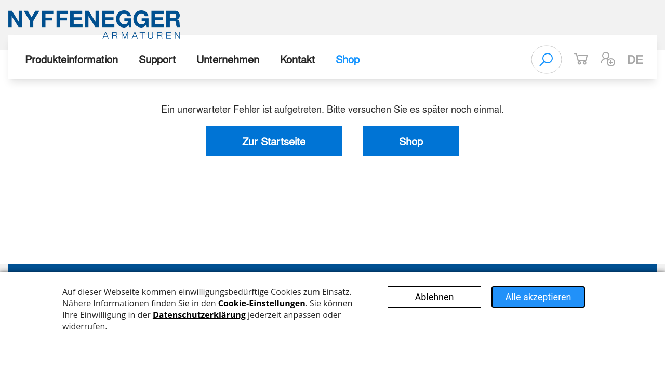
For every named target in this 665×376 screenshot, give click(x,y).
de (635, 59)
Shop (348, 58)
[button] (608, 59)
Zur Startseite (273, 141)
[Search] (546, 59)
